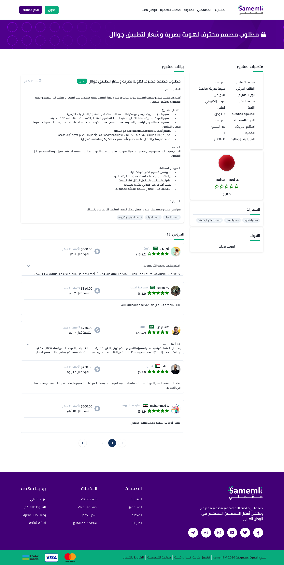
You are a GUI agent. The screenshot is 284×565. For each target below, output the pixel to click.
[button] (226, 163)
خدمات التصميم (170, 10)
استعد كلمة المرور (85, 523)
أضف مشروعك (87, 507)
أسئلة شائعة (37, 523)
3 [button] (92, 443)
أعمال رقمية (182, 557)
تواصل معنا (149, 10)
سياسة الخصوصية (159, 557)
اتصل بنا (137, 523)
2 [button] (102, 443)
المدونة (189, 10)
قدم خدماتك (89, 499)
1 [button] (112, 443)
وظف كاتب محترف (34, 515)
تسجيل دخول (89, 515)
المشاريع (220, 10)
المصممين (204, 10)
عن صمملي (38, 499)
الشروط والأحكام (35, 507)
